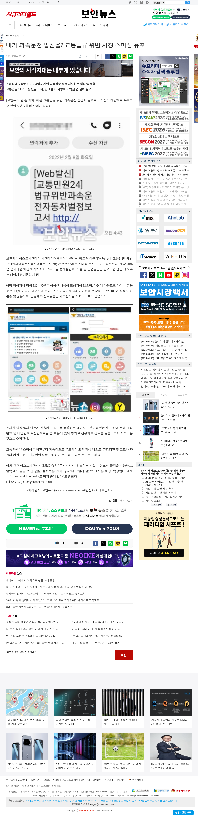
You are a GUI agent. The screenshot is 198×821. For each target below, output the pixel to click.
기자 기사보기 (121, 500)
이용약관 (34, 779)
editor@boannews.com (36, 482)
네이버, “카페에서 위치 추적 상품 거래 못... (165, 378)
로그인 (9, 2)
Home (9, 35)
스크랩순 (182, 395)
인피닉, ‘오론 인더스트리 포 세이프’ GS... (164, 386)
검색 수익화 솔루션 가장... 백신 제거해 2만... (32, 622)
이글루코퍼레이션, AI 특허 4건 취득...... (163, 382)
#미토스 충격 (100, 25)
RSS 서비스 (135, 779)
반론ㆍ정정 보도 (183, 812)
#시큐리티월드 (44, 25)
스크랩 (41, 2)
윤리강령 (85, 779)
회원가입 (19, 2)
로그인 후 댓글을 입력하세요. (60, 655)
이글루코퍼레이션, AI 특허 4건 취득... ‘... (96, 629)
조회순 (145, 395)
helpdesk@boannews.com (152, 795)
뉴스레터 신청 (53, 2)
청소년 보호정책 (70, 779)
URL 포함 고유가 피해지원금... (165, 358)
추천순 (164, 395)
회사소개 (10, 779)
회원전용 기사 (155, 24)
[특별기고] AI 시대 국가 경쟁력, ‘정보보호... (97, 635)
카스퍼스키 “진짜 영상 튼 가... (164, 349)
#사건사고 (63, 25)
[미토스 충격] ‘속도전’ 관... (162, 345)
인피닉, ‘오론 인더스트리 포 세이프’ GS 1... (31, 635)
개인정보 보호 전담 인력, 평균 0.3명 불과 (96, 642)
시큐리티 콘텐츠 (179, 24)
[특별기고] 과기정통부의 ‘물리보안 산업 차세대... (35, 642)
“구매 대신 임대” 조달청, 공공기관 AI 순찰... (98, 622)
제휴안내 (108, 779)
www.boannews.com (68, 490)
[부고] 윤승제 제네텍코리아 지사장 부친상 (165, 187)
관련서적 (120, 779)
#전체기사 (26, 25)
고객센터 (97, 779)
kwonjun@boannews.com (100, 804)
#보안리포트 (81, 25)
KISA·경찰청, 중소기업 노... (163, 354)
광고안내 (22, 779)
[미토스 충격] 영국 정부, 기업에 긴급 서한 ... (32, 629)
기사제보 (31, 2)
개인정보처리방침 (50, 779)
